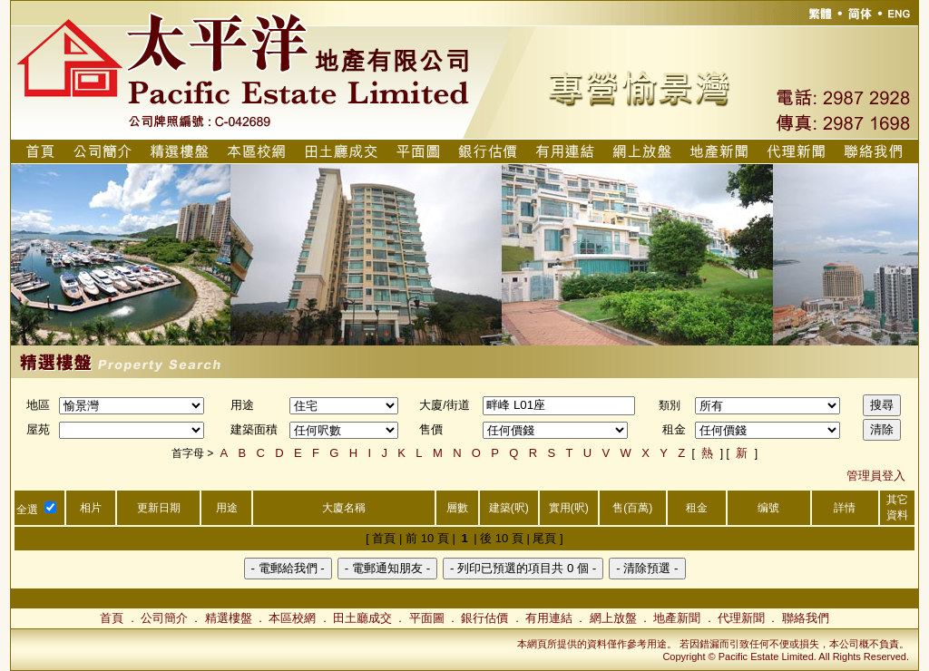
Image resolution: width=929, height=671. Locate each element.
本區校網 (292, 618)
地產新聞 (676, 618)
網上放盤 (613, 618)
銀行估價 (484, 618)
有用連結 (548, 618)
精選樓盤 (228, 618)
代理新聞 (741, 618)
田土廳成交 (362, 618)
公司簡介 (164, 618)
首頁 (111, 618)
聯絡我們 (805, 618)
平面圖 (427, 618)
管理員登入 (875, 475)
